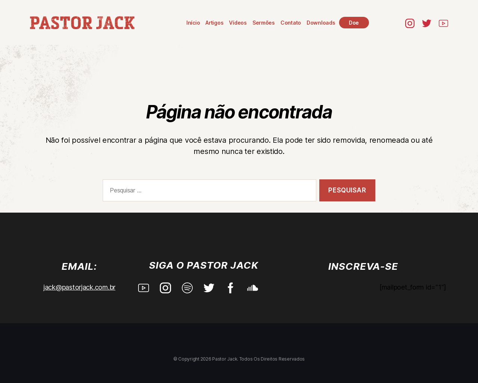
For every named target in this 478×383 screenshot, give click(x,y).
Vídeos (238, 22)
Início (193, 22)
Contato (291, 22)
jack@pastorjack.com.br (79, 287)
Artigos (215, 22)
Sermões (264, 22)
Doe (354, 22)
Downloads (321, 22)
